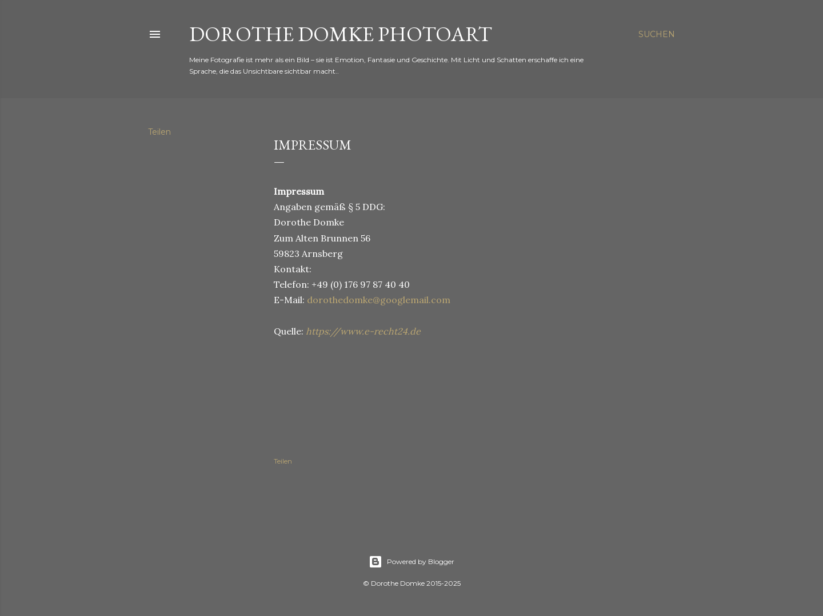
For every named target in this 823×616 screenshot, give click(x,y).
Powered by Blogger (411, 562)
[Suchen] (656, 34)
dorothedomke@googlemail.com (378, 299)
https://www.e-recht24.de (363, 331)
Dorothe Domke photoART (340, 34)
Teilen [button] (159, 132)
